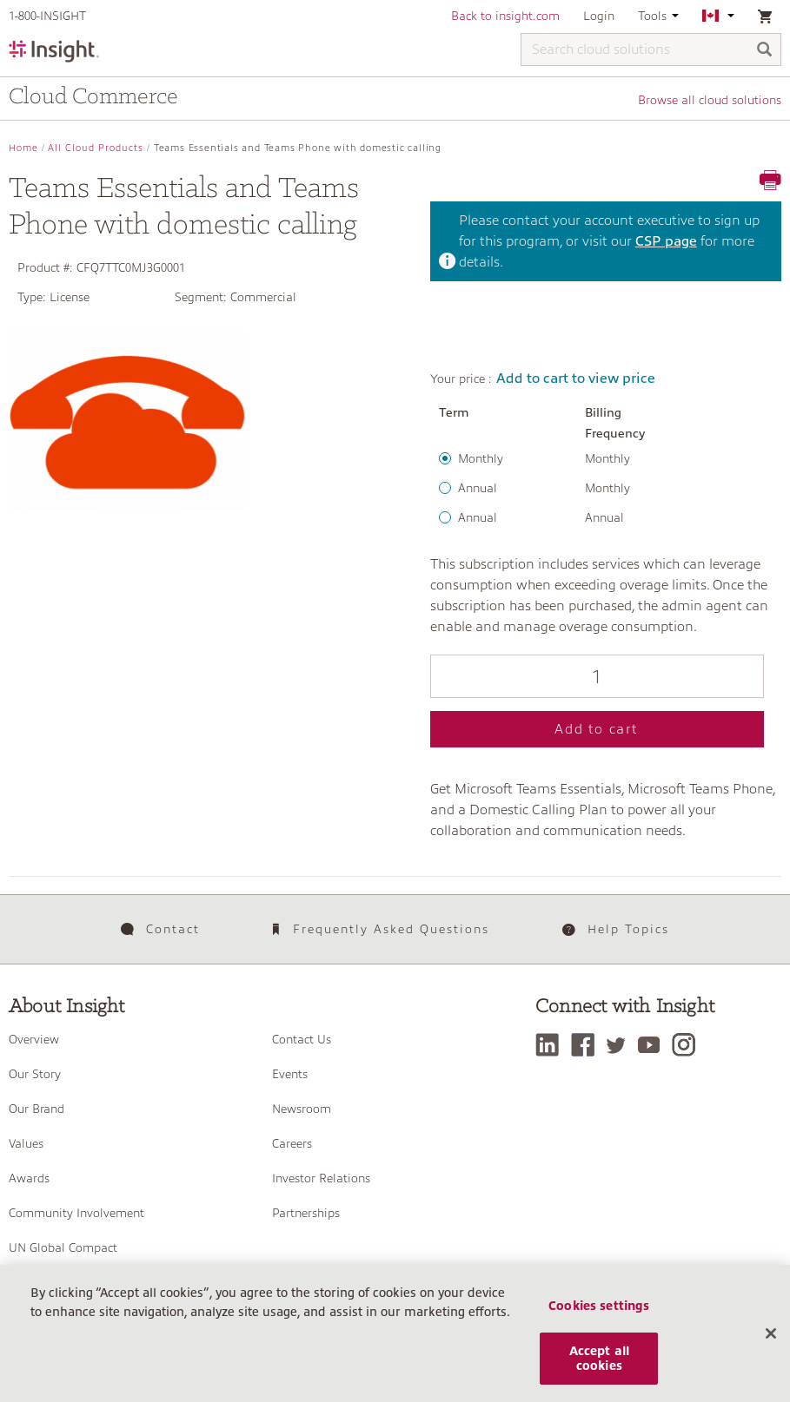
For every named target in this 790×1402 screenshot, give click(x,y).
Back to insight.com (505, 16)
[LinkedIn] (551, 1044)
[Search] (765, 51)
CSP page (666, 241)
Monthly (480, 458)
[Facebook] (587, 1044)
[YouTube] (653, 1044)
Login (598, 16)
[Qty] (597, 676)
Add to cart (596, 729)
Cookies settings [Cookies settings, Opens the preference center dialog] (598, 1314)
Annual (477, 488)
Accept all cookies (599, 1367)
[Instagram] (688, 1044)
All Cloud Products (95, 148)
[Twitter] (620, 1044)
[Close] (771, 1342)
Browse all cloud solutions (709, 100)
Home (23, 148)
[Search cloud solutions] (651, 49)
